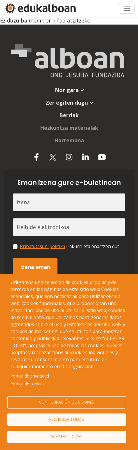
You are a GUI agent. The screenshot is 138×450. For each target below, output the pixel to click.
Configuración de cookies (67, 402)
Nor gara (67, 90)
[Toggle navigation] (126, 8)
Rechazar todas (66, 419)
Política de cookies (28, 384)
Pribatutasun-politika (42, 246)
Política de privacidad (30, 376)
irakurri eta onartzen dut (69, 246)
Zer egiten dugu (67, 102)
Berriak (69, 115)
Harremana (69, 140)
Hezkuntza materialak (69, 127)
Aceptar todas (66, 436)
